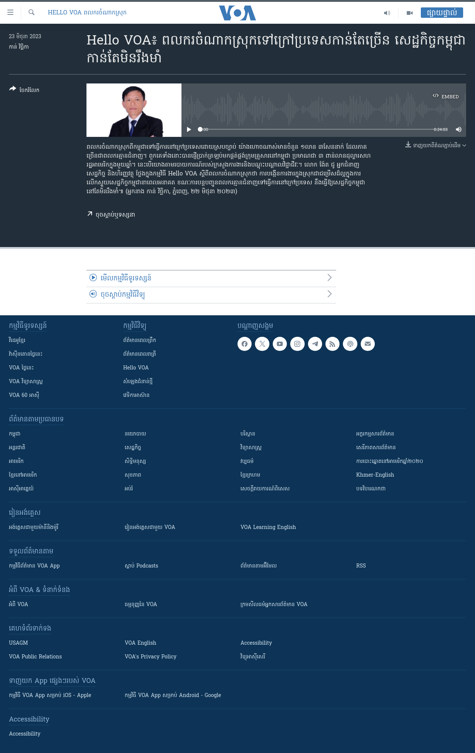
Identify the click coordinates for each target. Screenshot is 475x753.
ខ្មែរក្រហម (250, 475)
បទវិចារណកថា (371, 489)
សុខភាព (133, 475)
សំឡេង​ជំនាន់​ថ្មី (138, 382)
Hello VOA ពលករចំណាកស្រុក (87, 13)
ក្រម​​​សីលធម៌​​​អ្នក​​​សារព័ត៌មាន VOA (274, 605)
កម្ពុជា (14, 434)
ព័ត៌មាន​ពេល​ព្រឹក (139, 341)
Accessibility (256, 643)
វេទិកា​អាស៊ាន (136, 395)
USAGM (18, 643)
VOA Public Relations (35, 657)
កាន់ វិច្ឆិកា (19, 47)
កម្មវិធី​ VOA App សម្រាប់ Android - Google (173, 696)
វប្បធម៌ (246, 462)
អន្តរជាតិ (17, 448)
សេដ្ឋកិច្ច (133, 448)
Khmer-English (375, 475)
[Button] (24, 91)
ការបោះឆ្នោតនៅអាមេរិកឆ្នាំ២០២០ (389, 462)
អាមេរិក (16, 462)
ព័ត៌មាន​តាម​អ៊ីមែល (258, 566)
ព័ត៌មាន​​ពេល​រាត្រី (139, 354)
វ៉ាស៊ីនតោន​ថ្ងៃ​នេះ (26, 354)
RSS (361, 566)
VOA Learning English (268, 528)
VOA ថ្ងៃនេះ (21, 368)
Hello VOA (136, 368)
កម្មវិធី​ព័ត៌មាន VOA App (34, 566)
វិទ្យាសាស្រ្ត (251, 448)
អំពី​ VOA (18, 605)
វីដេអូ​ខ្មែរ (17, 341)
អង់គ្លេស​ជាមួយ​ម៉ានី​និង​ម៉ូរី (33, 528)
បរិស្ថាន (247, 434)
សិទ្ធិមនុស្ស (135, 462)
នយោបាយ (135, 434)
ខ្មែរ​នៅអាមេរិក (23, 475)
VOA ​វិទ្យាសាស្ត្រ (26, 382)
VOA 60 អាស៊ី (24, 395)
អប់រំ (129, 489)
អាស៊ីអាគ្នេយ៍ (21, 489)
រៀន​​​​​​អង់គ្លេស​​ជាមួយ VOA (150, 528)
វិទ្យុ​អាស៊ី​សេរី (252, 657)
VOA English (140, 643)
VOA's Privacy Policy (151, 657)
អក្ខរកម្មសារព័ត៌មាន (375, 434)
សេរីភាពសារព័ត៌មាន (376, 448)
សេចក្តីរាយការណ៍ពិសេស (265, 489)
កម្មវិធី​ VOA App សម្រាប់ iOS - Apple (50, 696)
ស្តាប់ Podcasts (141, 566)
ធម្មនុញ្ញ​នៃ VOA (141, 605)
